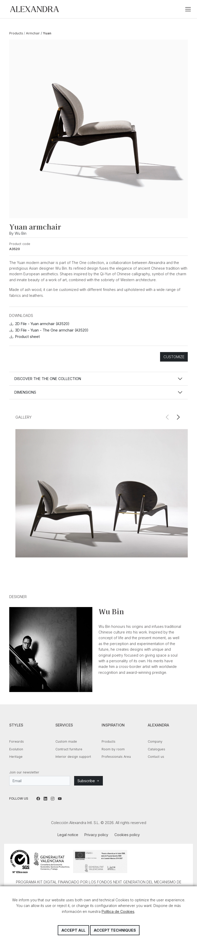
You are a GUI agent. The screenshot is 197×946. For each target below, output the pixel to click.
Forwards (16, 741)
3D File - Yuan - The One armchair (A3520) (48, 330)
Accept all (73, 930)
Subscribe (88, 781)
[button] (178, 417)
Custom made (66, 741)
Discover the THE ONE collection (47, 378)
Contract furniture (68, 749)
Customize (173, 357)
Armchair (33, 33)
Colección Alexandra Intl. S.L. (34, 9)
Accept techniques (115, 930)
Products (16, 33)
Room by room (113, 749)
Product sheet (24, 336)
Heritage (16, 757)
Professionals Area (116, 757)
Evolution (16, 749)
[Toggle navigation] (188, 9)
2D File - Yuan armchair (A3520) (39, 323)
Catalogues (156, 749)
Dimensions (25, 392)
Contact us (156, 757)
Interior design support (73, 757)
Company (155, 741)
